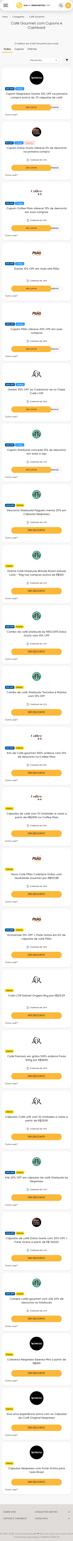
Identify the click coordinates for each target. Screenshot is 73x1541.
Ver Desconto (36, 530)
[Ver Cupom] (36, 107)
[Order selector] (44, 60)
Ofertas (32, 48)
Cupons (19, 48)
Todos (7, 48)
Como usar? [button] (11, 114)
